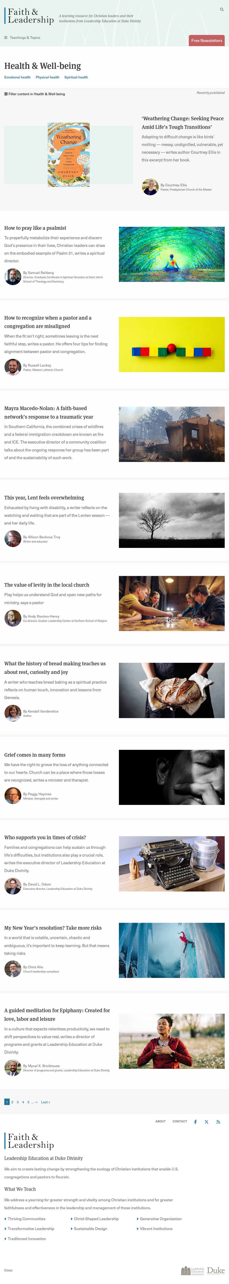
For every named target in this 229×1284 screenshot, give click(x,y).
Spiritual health (76, 77)
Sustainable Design (90, 1228)
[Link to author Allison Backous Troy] (13, 538)
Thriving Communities (26, 1218)
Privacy (8, 1270)
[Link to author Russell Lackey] (13, 367)
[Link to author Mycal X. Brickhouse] (13, 1067)
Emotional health (17, 77)
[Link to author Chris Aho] (13, 968)
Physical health (47, 77)
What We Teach (20, 1189)
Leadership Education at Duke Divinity (43, 1158)
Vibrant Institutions (156, 1228)
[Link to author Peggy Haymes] (13, 795)
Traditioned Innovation (27, 1238)
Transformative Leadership (31, 1228)
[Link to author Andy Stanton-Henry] (13, 618)
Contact (180, 1121)
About (160, 1121)
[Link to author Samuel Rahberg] (13, 276)
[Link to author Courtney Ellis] (150, 186)
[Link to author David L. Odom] (13, 886)
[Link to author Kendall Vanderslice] (13, 713)
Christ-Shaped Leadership (96, 1218)
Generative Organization (161, 1218)
